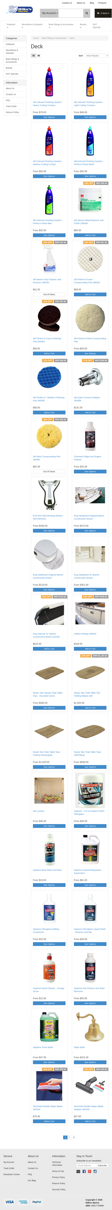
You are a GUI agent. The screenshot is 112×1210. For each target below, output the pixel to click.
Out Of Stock (49, 294)
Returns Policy (12, 112)
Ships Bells (79, 1047)
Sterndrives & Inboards (32, 25)
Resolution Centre (12, 1174)
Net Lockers (39, 811)
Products (102, 3)
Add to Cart (90, 235)
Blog (92, 3)
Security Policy (58, 1189)
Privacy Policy (58, 1177)
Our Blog (32, 1180)
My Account (50, 13)
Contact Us (67, 3)
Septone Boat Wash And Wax (47, 870)
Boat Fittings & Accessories (61, 25)
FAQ (8, 100)
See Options (49, 117)
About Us (81, 3)
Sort (80, 56)
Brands (83, 25)
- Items (103, 13)
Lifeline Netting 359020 (85, 633)
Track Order (11, 106)
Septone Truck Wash (43, 1047)
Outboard (11, 25)
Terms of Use (58, 1171)
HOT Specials (96, 25)
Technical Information (57, 1163)
